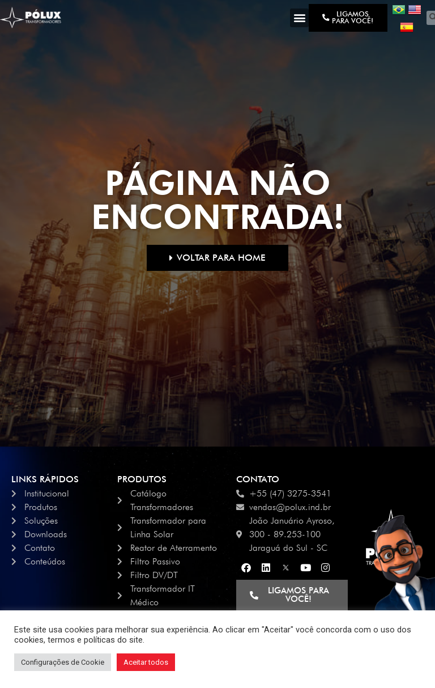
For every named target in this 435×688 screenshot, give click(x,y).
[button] (299, 18)
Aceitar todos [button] (145, 662)
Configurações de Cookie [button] (62, 662)
